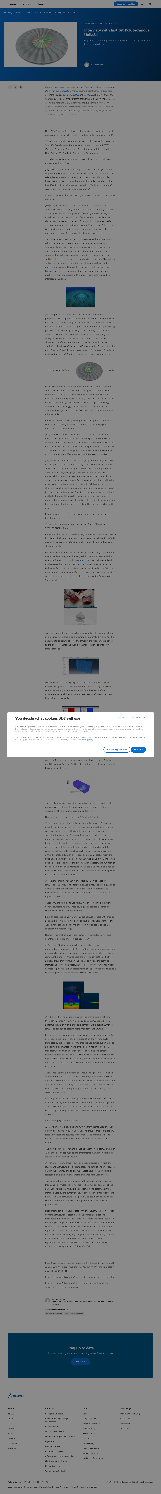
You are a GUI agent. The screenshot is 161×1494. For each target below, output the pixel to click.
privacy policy (87, 740)
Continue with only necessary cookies (130, 718)
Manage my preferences (113, 750)
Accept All (138, 750)
